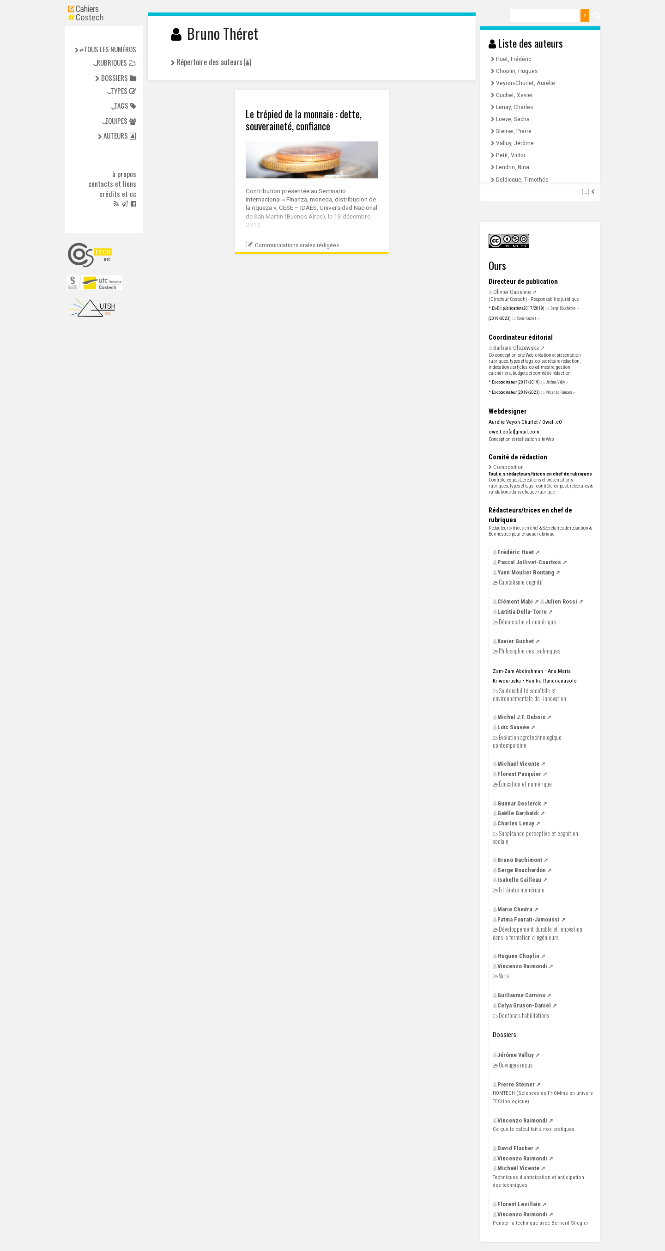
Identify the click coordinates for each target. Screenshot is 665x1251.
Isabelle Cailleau (519, 879)
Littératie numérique (521, 889)
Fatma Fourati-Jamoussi (528, 919)
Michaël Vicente (518, 763)
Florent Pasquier (519, 773)
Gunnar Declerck (519, 803)
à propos (124, 174)
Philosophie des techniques (529, 651)
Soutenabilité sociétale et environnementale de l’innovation (529, 694)
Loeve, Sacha (513, 118)
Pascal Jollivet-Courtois (529, 562)
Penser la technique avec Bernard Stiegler (540, 1223)
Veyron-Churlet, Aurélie (525, 82)
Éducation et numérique (525, 784)
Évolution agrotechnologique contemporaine (527, 741)
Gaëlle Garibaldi (518, 813)
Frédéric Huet (515, 552)
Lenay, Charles (514, 106)
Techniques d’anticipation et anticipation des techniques (538, 1181)
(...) (586, 191)
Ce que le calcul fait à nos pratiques (533, 1129)
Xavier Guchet (526, 318)
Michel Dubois (521, 717)
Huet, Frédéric (513, 58)
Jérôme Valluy (555, 382)
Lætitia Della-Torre (522, 611)
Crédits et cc (117, 194)
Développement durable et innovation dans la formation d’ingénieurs (537, 933)
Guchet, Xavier (514, 94)
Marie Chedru (514, 909)
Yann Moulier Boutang (525, 572)
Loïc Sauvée (513, 727)
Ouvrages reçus (515, 1065)
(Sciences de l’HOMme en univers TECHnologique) (543, 1097)
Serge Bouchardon (562, 308)
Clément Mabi (515, 601)
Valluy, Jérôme (515, 142)
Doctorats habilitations (524, 1015)
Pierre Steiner (516, 1084)
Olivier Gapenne (512, 291)
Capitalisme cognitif (521, 582)
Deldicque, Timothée (522, 179)
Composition (508, 467)
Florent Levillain (519, 1204)
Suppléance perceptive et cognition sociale (535, 837)
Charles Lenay (515, 823)
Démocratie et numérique (527, 621)
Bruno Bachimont (519, 859)
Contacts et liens (112, 184)
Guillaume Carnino (521, 995)
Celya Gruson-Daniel (524, 1005)
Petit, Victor (511, 155)
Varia (504, 975)
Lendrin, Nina (512, 167)
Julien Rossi (561, 601)
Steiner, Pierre (514, 130)
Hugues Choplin (518, 955)
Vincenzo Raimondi (559, 392)
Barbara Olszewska (516, 347)
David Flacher (515, 1148)
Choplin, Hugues (517, 70)
